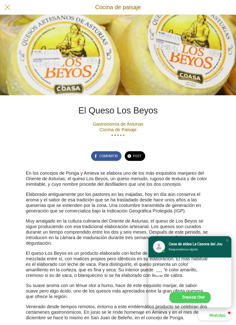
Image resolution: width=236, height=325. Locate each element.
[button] (227, 240)
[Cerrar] (7, 7)
